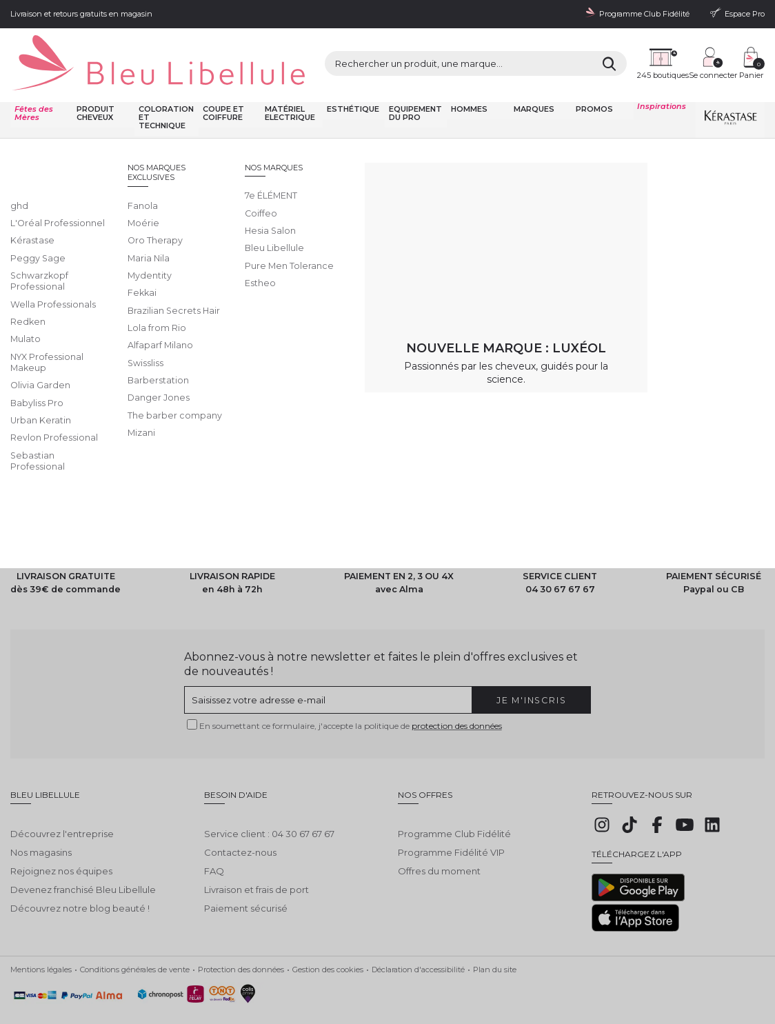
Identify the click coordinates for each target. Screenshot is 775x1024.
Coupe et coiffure (221, 88)
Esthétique (351, 83)
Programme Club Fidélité (454, 798)
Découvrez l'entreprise (62, 798)
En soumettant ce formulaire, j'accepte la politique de (350, 700)
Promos (593, 83)
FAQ (214, 835)
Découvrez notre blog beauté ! (80, 873)
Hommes (468, 83)
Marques (532, 83)
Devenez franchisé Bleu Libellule (83, 854)
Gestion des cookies (327, 943)
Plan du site (494, 943)
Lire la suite (35, 256)
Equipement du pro (414, 88)
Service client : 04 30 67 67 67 (269, 798)
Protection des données (241, 943)
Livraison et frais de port (256, 854)
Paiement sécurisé (246, 873)
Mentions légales (41, 943)
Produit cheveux (95, 88)
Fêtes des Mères (33, 88)
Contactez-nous (240, 817)
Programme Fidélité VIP (451, 817)
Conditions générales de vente (135, 943)
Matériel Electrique (288, 88)
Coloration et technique (166, 92)
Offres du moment (439, 835)
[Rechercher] (519, 52)
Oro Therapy (218, 125)
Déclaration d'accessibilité (418, 943)
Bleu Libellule (85, 125)
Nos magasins (41, 817)
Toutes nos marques (153, 125)
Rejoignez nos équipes (61, 835)
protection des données (457, 700)
